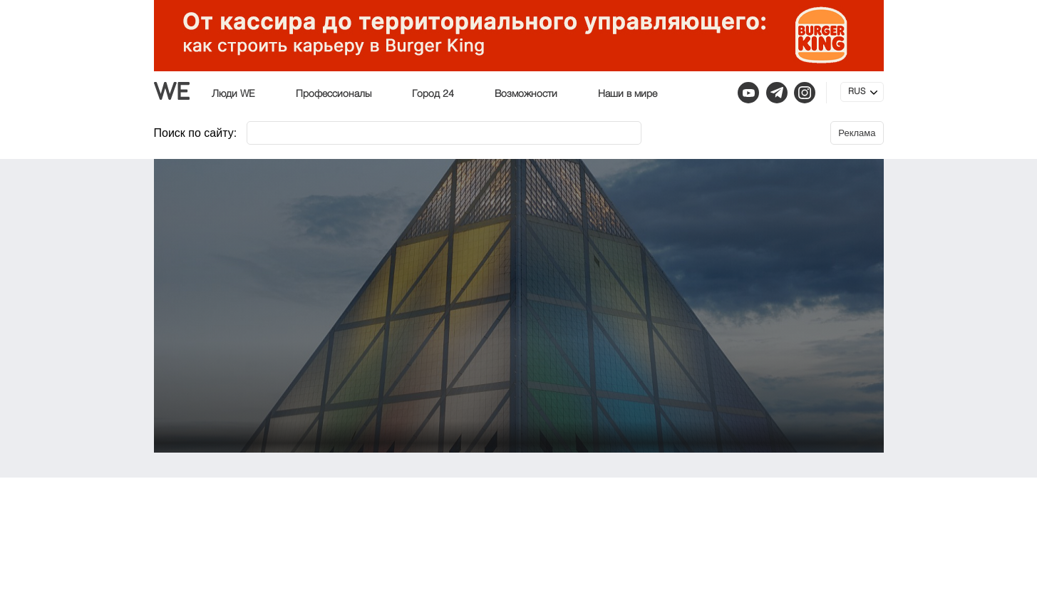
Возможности (526, 94)
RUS (856, 92)
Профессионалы (333, 94)
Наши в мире (627, 94)
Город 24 (433, 94)
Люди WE (233, 94)
